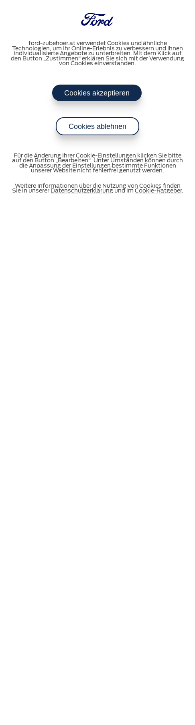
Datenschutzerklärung (82, 191)
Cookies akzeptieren (97, 93)
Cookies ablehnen (97, 126)
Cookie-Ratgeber (158, 191)
